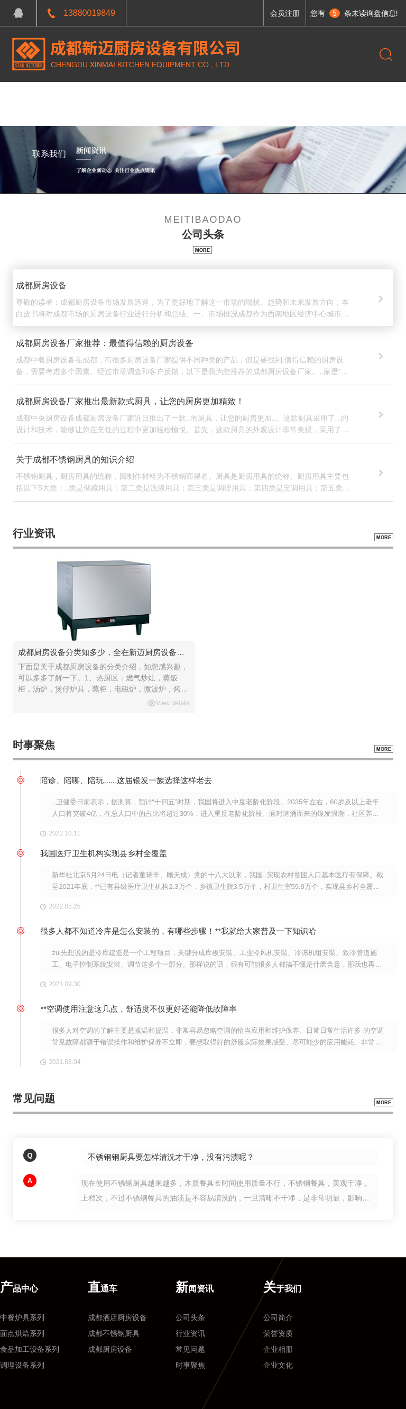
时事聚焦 (190, 1365)
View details (173, 703)
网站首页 (49, 98)
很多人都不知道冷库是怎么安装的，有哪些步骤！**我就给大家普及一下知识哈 (178, 931)
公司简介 (278, 1317)
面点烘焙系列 (22, 1333)
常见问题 (190, 1349)
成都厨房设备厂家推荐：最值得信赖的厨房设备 (104, 343)
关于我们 (221, 98)
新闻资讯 (178, 98)
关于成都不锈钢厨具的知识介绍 (75, 459)
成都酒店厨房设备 (117, 1317)
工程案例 (135, 98)
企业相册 (278, 1349)
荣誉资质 (278, 1333)
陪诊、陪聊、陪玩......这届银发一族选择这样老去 (126, 780)
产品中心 (92, 98)
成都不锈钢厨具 (114, 1333)
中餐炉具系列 (22, 1317)
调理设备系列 (22, 1365)
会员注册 (285, 13)
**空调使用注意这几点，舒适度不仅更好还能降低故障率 (138, 1009)
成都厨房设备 (41, 285)
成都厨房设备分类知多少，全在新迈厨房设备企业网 (104, 652)
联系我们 (49, 153)
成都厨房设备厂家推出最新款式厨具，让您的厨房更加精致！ (130, 401)
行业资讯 (190, 1333)
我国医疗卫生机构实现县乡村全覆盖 (103, 853)
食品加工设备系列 (29, 1349)
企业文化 (278, 1365)
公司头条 (190, 1317)
